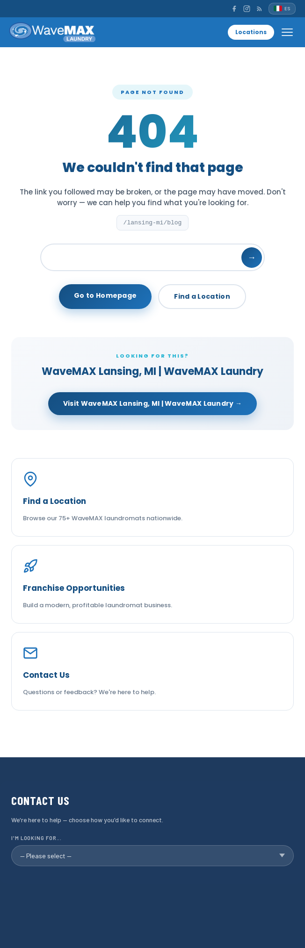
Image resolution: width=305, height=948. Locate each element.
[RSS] (259, 8)
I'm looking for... (36, 838)
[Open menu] (287, 32)
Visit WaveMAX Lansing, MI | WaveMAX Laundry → (152, 403)
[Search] (152, 257)
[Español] (282, 8)
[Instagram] (246, 8)
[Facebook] (234, 8)
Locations (251, 32)
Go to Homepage (105, 295)
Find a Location (202, 296)
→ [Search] (251, 257)
